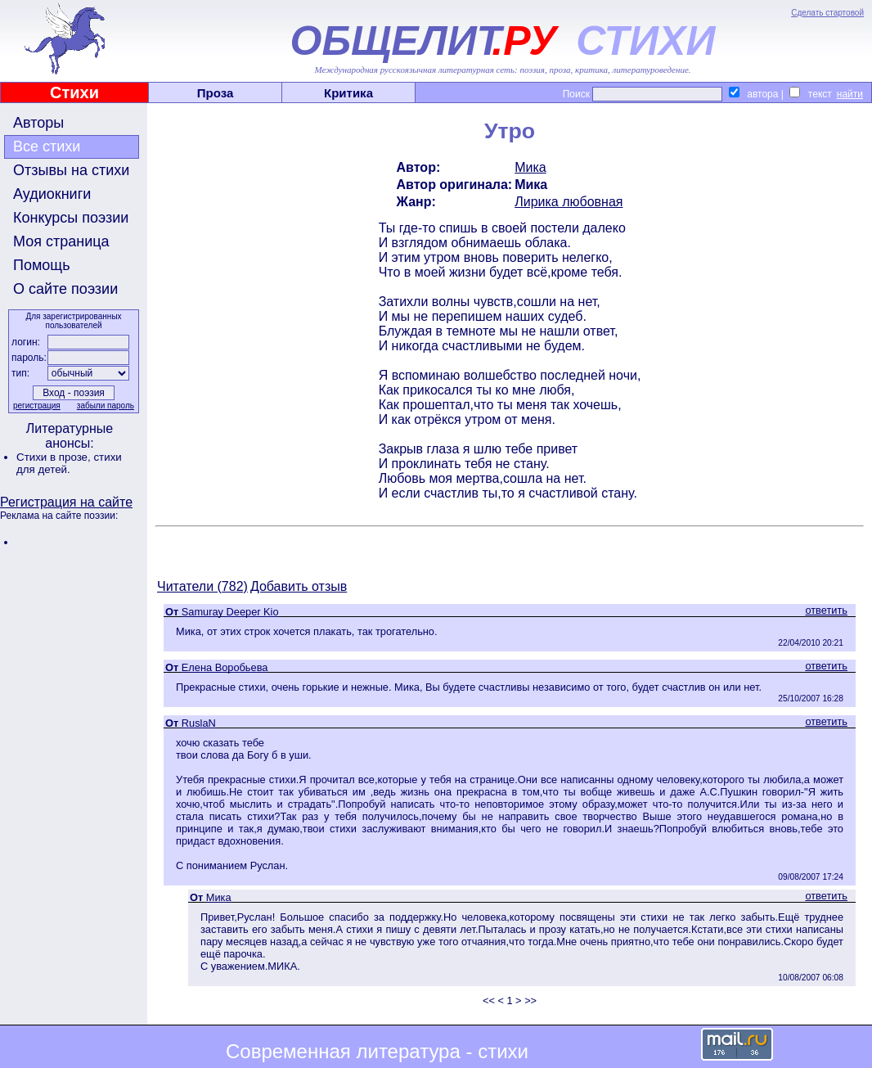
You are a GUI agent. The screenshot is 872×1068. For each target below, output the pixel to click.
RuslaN (199, 723)
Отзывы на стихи (71, 170)
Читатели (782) (202, 586)
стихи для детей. (69, 463)
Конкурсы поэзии (70, 218)
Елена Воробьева (225, 667)
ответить (826, 610)
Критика (348, 93)
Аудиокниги (52, 194)
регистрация (37, 405)
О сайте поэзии (65, 289)
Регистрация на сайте (66, 502)
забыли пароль (105, 405)
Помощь (41, 265)
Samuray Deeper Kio (230, 612)
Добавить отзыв (298, 586)
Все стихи (46, 146)
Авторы (38, 123)
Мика (530, 167)
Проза (215, 93)
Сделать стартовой (827, 12)
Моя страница (61, 241)
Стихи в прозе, (54, 457)
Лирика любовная (569, 202)
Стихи (74, 92)
